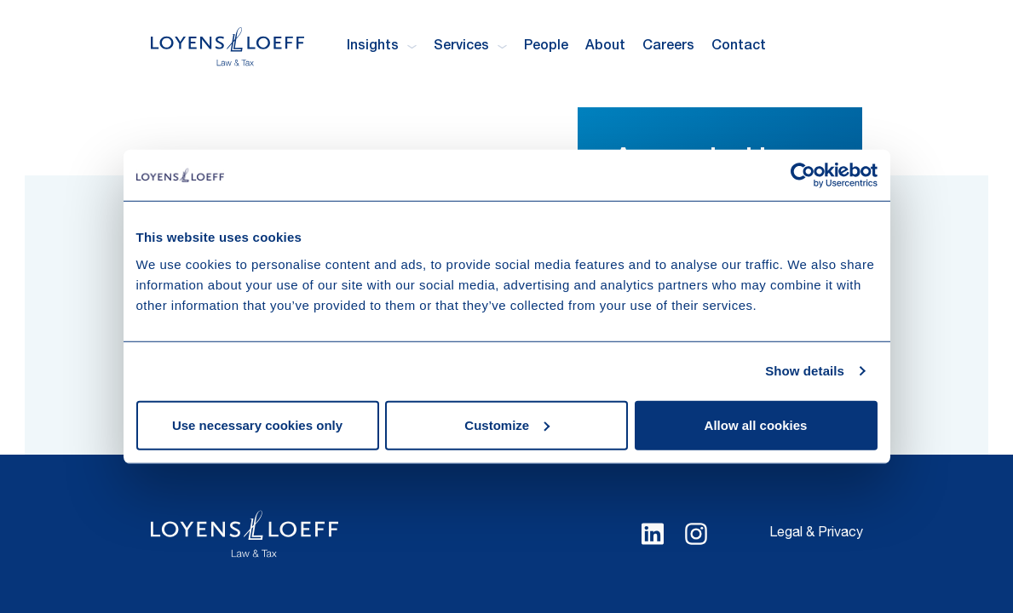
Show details (804, 371)
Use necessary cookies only (257, 424)
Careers (668, 47)
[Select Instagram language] (696, 534)
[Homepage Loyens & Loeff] (227, 46)
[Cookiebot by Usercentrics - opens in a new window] (803, 175)
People (546, 47)
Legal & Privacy (816, 534)
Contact (738, 47)
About (605, 47)
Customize (507, 424)
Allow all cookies (756, 424)
